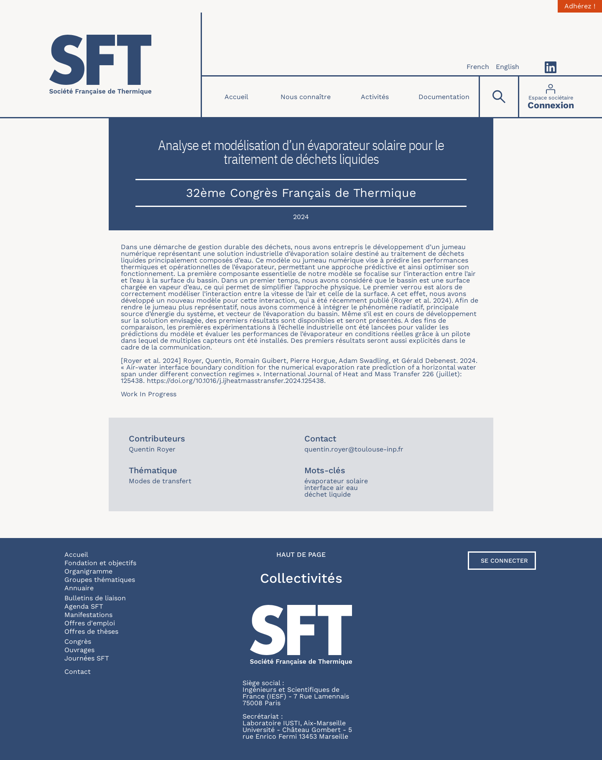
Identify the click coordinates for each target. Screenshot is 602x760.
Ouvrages (79, 650)
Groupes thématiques (99, 580)
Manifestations (88, 615)
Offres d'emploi (89, 623)
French (478, 67)
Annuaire (79, 588)
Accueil (236, 97)
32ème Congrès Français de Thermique (301, 193)
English (507, 67)
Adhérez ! (579, 6)
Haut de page (301, 554)
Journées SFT (86, 658)
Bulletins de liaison (95, 598)
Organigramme (88, 571)
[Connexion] (551, 97)
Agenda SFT (83, 606)
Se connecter (504, 560)
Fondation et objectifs (100, 563)
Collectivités (301, 578)
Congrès (77, 641)
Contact (77, 672)
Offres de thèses (91, 631)
